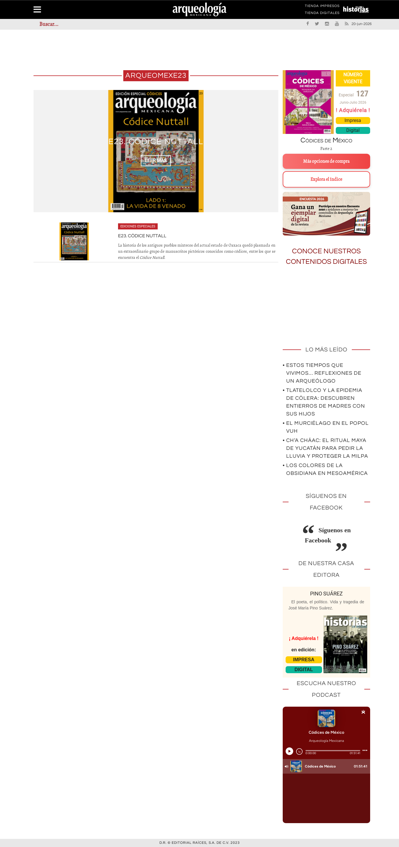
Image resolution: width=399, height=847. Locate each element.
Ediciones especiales (137, 226)
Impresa (352, 120)
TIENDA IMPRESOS (322, 7)
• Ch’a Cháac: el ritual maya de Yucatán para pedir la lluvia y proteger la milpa (325, 448)
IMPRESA (303, 659)
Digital (353, 130)
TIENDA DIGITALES (322, 14)
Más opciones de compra (326, 161)
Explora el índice (326, 179)
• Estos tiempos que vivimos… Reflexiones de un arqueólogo (322, 373)
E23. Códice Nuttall (156, 141)
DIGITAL (304, 669)
